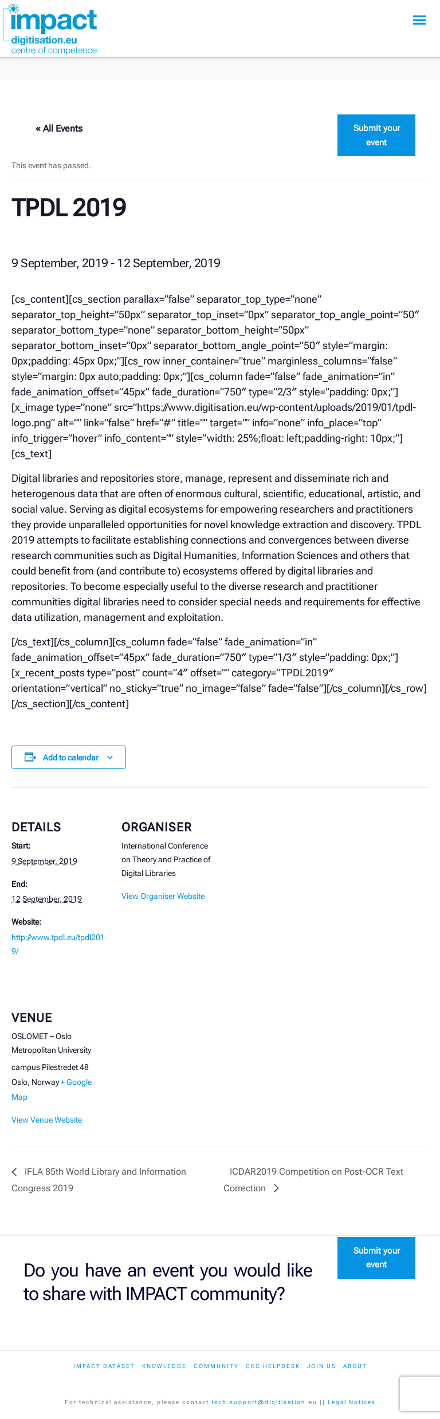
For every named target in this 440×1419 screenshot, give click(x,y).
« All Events (59, 128)
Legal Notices (352, 1402)
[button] (419, 20)
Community (216, 1366)
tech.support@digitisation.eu (264, 1402)
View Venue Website (46, 1119)
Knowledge (164, 1366)
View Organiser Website (163, 896)
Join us (321, 1366)
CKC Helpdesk (273, 1366)
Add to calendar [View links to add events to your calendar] (71, 757)
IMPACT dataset (104, 1366)
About (355, 1366)
